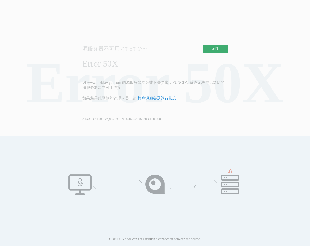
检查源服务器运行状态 (157, 98)
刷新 (215, 49)
